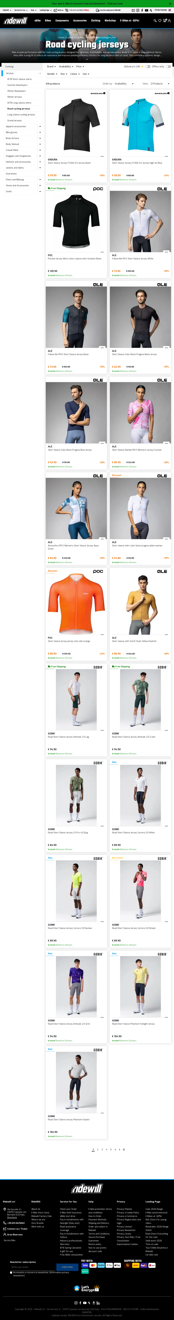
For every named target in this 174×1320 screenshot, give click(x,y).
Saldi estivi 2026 (154, 1240)
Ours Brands (37, 1223)
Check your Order (68, 1209)
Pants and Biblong (15, 179)
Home (61, 37)
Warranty (64, 1244)
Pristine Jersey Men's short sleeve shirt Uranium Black (74, 258)
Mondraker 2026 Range (157, 1226)
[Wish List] (160, 20)
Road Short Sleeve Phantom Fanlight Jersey (133, 1024)
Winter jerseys (14, 96)
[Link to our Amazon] (93, 1303)
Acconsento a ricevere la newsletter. (41, 1274)
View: (145, 83)
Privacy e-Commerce (127, 1216)
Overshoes (11, 173)
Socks (9, 191)
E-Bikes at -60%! (129, 21)
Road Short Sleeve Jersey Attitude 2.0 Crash (133, 737)
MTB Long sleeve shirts (19, 102)
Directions (12, 1217)
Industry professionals (71, 1240)
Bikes (48, 21)
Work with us (37, 1226)
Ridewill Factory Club (41, 1216)
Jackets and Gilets (15, 167)
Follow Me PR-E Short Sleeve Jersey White (132, 258)
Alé (114, 255)
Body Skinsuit (12, 144)
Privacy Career (124, 1233)
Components (62, 21)
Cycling (69, 37)
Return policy (94, 1244)
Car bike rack (152, 1254)
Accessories (80, 21)
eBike (38, 21)
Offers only (158, 66)
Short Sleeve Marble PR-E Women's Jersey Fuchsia (136, 450)
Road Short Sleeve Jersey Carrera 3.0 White (133, 832)
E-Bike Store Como (40, 1212)
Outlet (149, 1230)
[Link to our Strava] (89, 1303)
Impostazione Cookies (127, 1244)
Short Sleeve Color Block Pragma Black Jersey (134, 354)
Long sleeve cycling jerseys (21, 114)
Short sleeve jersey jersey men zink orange (69, 641)
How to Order (94, 1216)
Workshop (110, 21)
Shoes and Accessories (17, 185)
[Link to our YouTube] (85, 1303)
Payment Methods (97, 1219)
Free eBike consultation (71, 1254)
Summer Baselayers (17, 85)
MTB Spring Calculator (71, 1247)
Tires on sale (152, 1244)
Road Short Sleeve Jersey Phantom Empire (69, 1119)
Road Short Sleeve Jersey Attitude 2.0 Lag (68, 737)
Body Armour (12, 138)
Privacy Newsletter (126, 1230)
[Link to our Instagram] (76, 1303)
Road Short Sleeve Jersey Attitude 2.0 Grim (69, 1024)
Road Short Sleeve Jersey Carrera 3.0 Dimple (134, 928)
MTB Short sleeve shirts (19, 79)
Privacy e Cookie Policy (128, 1212)
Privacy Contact (124, 1226)
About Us (35, 1209)
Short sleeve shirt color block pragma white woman (137, 545)
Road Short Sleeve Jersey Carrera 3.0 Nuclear (70, 928)
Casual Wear (12, 150)
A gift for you (66, 1251)
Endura (52, 159)
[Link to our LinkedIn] (98, 1303)
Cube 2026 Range (154, 1209)
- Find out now (114, 3)
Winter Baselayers (16, 91)
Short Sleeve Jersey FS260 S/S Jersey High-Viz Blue (137, 163)
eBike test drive (67, 1216)
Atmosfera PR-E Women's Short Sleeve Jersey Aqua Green (73, 547)
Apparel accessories (16, 126)
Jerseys (89, 37)
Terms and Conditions (99, 1233)
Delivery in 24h (132, 66)
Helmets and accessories (18, 161)
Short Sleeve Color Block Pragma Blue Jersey (70, 450)
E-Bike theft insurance (71, 1212)
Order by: (108, 83)
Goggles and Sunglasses (18, 155)
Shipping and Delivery (98, 1223)
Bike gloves (11, 132)
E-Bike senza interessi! (156, 1212)
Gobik (51, 733)
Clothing (95, 21)
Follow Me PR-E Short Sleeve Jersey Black (68, 354)
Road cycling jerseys (106, 37)
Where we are (38, 1219)
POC (50, 255)
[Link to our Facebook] (80, 1303)
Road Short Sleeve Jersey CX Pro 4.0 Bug (68, 832)
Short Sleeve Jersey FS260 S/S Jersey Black (69, 163)
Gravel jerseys (14, 120)
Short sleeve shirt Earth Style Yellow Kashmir (134, 641)
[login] (169, 20)
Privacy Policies (124, 1209)
